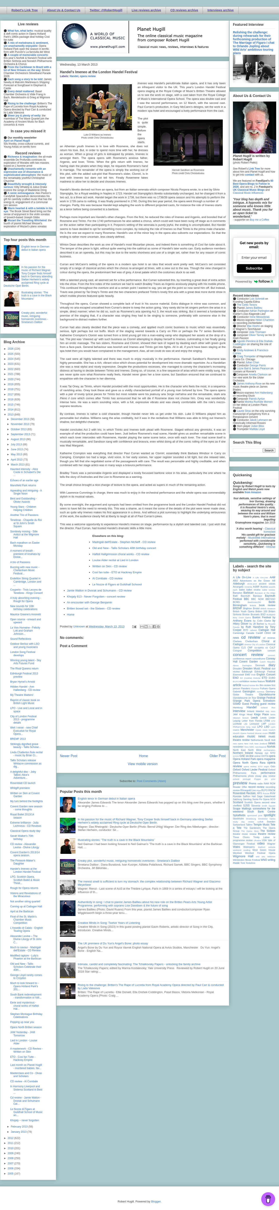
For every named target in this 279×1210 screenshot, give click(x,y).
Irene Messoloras (259, 316)
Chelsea (237, 641)
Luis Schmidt (257, 298)
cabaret (253, 630)
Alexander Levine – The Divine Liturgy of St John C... (26, 939)
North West (254, 750)
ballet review (253, 589)
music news (256, 736)
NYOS (236, 756)
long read (251, 727)
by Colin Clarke (262, 620)
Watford (261, 847)
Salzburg (237, 799)
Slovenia (255, 805)
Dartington (247, 665)
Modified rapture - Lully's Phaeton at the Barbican (25, 957)
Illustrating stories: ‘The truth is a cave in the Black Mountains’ (116, 840)
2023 (11, 363)
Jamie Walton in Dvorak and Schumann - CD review (99, 590)
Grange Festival (266, 697)
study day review (243, 822)
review (236, 790)
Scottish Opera (252, 802)
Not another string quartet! (25, 901)
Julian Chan (252, 362)
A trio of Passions (20, 562)
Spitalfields (239, 815)
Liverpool (254, 723)
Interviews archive (220, 10)
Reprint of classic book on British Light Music (25, 702)
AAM (272, 577)
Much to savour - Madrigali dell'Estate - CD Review (25, 949)
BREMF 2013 (18, 738)
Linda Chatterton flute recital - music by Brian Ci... (26, 754)
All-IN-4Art (252, 584)
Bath (235, 595)
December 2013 (20, 419)
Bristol (256, 608)
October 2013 (19, 429)
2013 (11, 414)
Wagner (271, 843)
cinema (247, 644)
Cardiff (259, 633)
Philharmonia (240, 776)
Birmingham (240, 605)
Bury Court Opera (242, 617)
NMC (251, 747)
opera (272, 756)
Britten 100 (261, 611)
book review (267, 605)
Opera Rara (257, 762)
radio (260, 783)
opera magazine (266, 759)
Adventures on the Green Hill (257, 580)
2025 (11, 353)
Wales (236, 846)
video (261, 843)
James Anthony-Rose (249, 383)
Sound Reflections (20, 638)
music (265, 733)
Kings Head (245, 714)
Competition (254, 650)
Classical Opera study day (25, 830)
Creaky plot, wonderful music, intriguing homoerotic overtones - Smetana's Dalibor (129, 860)
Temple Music (261, 824)
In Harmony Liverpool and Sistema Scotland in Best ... (26, 1089)
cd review (250, 637)
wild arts (260, 856)
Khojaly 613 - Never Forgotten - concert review (96, 596)
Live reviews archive (146, 10)
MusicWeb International (261, 537)
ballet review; (268, 590)
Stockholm (238, 818)
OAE (242, 756)
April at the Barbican (22, 911)
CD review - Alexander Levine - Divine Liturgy (24, 846)
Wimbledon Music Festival (246, 860)
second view (268, 802)
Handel (74, 76)
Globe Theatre (243, 694)
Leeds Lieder (267, 717)
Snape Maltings (242, 808)
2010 (11, 1148)
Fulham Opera (268, 688)
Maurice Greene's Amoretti (25, 614)
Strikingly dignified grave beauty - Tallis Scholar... (25, 746)
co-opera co (261, 647)
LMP (263, 723)
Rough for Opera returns (24, 888)
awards (272, 587)
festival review (248, 685)
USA (264, 840)
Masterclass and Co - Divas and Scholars (26, 1075)
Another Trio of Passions (24, 515)
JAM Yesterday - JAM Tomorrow (22, 1034)
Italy (267, 711)
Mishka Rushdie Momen (259, 401)
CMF (250, 647)
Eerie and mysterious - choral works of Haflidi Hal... (24, 1005)
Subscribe (254, 268)
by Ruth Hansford (252, 626)
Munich (272, 730)
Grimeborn (269, 700)
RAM (266, 783)
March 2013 (18, 464)
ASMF (256, 586)
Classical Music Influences (248, 192)
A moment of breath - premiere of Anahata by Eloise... (25, 554)
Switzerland (239, 824)
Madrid (236, 730)
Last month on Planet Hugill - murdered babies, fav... (26, 1066)
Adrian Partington (259, 310)
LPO (260, 726)
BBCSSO (270, 599)
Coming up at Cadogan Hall (26, 906)
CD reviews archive (184, 10)
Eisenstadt (238, 674)
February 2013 (19, 1126)
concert (271, 650)
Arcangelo (238, 586)
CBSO (267, 633)
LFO (273, 721)
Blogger (155, 1201)
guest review (267, 703)
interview (239, 711)
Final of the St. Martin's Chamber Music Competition (23, 919)
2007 (11, 1163)
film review (265, 685)
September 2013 (21, 434)
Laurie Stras (243, 410)
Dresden (237, 668)
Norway (259, 753)
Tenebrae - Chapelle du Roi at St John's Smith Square (26, 523)
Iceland (264, 707)
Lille (245, 724)
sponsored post (254, 815)
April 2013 (17, 459)
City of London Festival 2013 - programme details (23, 719)
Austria (264, 586)
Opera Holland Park (244, 759)
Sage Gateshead (266, 796)
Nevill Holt (270, 740)
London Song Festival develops (22, 654)
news (271, 743)
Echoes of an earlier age (24, 480)
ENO (236, 677)
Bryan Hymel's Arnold (22, 681)
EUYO (236, 681)
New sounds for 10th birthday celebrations (23, 608)
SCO (272, 799)
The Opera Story (250, 831)
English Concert (266, 674)
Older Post (218, 756)
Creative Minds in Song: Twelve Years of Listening (109, 922)
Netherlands (257, 740)
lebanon (236, 718)
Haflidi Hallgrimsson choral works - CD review (120, 554)
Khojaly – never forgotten (24, 1120)
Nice (246, 747)
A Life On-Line (242, 577)
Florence (255, 688)
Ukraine (257, 840)
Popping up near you (22, 1022)
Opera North (241, 762)
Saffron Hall (249, 796)
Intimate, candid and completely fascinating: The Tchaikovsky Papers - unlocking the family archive (139, 964)
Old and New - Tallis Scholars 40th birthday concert (124, 548)
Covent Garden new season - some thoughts (26, 808)
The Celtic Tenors (247, 304)
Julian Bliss (257, 426)
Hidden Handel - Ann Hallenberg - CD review (25, 688)
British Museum (268, 608)
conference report (242, 658)
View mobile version (143, 764)
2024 (11, 358)
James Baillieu (253, 307)
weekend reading (241, 850)
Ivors (273, 711)
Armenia (248, 587)
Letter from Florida (252, 720)
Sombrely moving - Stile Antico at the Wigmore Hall (24, 534)
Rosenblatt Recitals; (244, 793)
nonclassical (260, 747)
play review (269, 776)
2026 (11, 348)
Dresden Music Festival (257, 668)
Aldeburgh (239, 583)
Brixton (246, 614)
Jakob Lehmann (259, 420)
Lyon (273, 727)
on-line (249, 756)
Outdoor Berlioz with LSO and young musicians (24, 645)
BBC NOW (257, 599)
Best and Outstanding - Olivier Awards (23, 500)
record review (256, 786)
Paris (253, 773)
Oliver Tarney (256, 335)
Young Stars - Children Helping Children (23, 508)
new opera (238, 743)
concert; (271, 655)
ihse (273, 707)
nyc (266, 753)
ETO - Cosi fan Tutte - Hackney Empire (22, 1058)
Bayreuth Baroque (251, 595)
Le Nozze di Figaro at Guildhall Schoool (117, 584)
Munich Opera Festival (243, 733)
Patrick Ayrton (257, 398)
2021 (11, 374)
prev (273, 779)
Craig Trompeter (246, 356)
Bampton (237, 592)
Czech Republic (267, 662)
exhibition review (248, 681)
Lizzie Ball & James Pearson (253, 368)
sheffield (237, 805)
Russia (266, 793)
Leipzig (236, 720)
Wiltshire (271, 856)
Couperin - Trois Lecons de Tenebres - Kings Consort (26, 591)
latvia (273, 714)
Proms (252, 783)
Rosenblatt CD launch (22, 783)
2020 (11, 379)
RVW (272, 793)
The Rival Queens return (24, 668)
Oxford (237, 769)
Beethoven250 (254, 602)
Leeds (254, 717)
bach (235, 590)
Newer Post (68, 756)
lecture (245, 718)
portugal (246, 779)
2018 (11, 389)
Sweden (271, 821)
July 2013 (17, 444)
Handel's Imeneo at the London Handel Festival (25, 870)
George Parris (258, 365)
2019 (11, 384)
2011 (11, 1143)
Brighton (247, 608)
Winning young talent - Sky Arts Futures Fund (25, 662)
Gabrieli (237, 691)
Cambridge (238, 633)
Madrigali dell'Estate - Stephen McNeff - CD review (124, 542)
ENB (253, 675)
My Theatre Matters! (21, 694)
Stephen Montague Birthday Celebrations (26, 1016)
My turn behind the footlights (26, 801)
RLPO (264, 790)
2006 (11, 1168)
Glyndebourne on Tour (244, 697)
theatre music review (244, 834)
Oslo (273, 766)
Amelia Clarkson (258, 374)
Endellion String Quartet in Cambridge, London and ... (25, 581)
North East (239, 750)
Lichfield (237, 723)
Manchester (247, 729)
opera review (88, 76)
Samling (247, 799)
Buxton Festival (261, 617)
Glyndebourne (267, 694)
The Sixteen (267, 830)
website (271, 847)
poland (236, 779)
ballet (242, 589)
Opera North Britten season (26, 1027)
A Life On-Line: (260, 577)
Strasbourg (251, 818)
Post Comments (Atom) (151, 781)
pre (266, 779)
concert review (248, 654)
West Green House (263, 850)
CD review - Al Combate (24, 1081)
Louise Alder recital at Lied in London (115, 560)
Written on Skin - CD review (109, 566)
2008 (11, 1158)
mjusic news (261, 730)
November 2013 (20, 424)
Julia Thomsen (257, 332)
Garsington (249, 691)
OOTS (264, 756)
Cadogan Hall (266, 630)
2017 (11, 394)
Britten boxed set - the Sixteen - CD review (93, 608)
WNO (264, 859)
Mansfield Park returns (23, 485)
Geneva (260, 691)
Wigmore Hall (243, 856)
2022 (11, 369)
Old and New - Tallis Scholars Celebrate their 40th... (25, 967)
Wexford (237, 853)
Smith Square (268, 806)
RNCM (271, 790)
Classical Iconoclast (269, 530)
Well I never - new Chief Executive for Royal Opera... (24, 730)
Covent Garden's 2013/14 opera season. (25, 854)
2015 (11, 404)
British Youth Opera (243, 611)
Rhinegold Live (248, 790)
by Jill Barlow (257, 623)
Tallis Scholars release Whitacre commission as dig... (26, 763)
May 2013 (17, 454)
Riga (259, 790)
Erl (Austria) (246, 678)
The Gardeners (252, 828)
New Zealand (260, 743)
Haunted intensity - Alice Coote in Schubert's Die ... (25, 472)
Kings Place (261, 714)
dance (236, 665)
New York (248, 743)
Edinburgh (247, 671)
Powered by (254, 281)
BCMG (236, 602)
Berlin (272, 602)
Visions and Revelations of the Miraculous (25, 895)
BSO (263, 614)
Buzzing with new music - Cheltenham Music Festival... (24, 570)
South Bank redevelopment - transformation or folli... (26, 996)
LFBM (267, 720)
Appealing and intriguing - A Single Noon (26, 492)
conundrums (258, 658)
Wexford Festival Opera (260, 853)
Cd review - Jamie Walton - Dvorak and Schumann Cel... (25, 1100)
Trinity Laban (261, 837)
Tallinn (249, 824)
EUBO (272, 678)
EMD (247, 674)
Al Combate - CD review (107, 578)
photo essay (254, 776)
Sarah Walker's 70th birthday (21, 837)
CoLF (272, 647)
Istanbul (260, 711)
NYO (272, 753)
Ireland (250, 711)
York (243, 863)
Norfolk (271, 746)
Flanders (245, 688)
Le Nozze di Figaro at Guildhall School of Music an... (26, 1112)
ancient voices (267, 583)
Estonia (256, 678)
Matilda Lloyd (257, 429)
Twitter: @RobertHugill (106, 10)
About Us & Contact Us (63, 10)
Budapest (270, 614)
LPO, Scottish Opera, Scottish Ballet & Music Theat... (25, 880)
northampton (269, 750)
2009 (11, 1153)
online (257, 756)
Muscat (258, 733)
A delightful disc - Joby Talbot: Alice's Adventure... (23, 775)
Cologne (237, 650)
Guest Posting (250, 703)
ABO (235, 580)
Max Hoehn (253, 326)
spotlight (269, 815)
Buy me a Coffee (259, 219)
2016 (11, 399)
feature (261, 681)
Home (71, 614)
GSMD (237, 703)
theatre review (266, 833)
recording (270, 787)
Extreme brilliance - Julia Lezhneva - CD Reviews (25, 824)
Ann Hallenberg (264, 392)
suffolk (261, 822)
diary (272, 665)
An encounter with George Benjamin (89, 602)
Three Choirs (241, 837)
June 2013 (17, 449)
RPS (259, 793)
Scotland (238, 802)
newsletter (238, 746)
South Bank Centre (261, 811)
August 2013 (18, 439)
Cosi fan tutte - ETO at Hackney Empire (117, 572)
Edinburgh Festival (265, 671)
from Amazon (253, 492)
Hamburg (237, 707)
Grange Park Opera (246, 700)
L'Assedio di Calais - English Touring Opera (26, 929)
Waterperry (249, 847)
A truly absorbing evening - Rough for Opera (25, 599)
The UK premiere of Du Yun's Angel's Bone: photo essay (113, 943)
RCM (272, 783)
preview (240, 783)
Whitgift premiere (20, 788)
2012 (11, 1138)
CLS (243, 647)
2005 (11, 1173)
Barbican (248, 592)
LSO (266, 726)
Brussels (255, 614)
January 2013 (19, 1131)
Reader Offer (240, 787)
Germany (270, 691)
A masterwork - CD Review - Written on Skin (26, 1050)
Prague (257, 779)
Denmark (260, 665)
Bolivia (253, 605)
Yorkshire (250, 863)
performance (268, 772)
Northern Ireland (243, 752)
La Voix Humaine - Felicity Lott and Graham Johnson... (25, 630)
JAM (235, 714)
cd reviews (269, 638)
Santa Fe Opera (260, 799)
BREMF (237, 608)
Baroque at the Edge (265, 593)
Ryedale (237, 796)
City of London (258, 644)
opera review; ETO (253, 766)
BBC (246, 599)
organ (266, 766)
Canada (250, 633)
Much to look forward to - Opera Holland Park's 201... (24, 986)
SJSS (246, 805)
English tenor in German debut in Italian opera (106, 798)
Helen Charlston (264, 319)
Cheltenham (251, 641)
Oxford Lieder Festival (254, 769)
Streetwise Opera (266, 818)
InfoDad (270, 546)
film (257, 685)
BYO (245, 630)
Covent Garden (248, 661)
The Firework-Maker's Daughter (22, 862)
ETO (264, 677)
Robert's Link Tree (24, 10)
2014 (11, 409)
